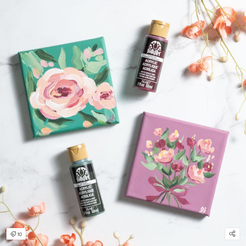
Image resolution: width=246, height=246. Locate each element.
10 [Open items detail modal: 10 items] (16, 234)
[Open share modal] (232, 234)
